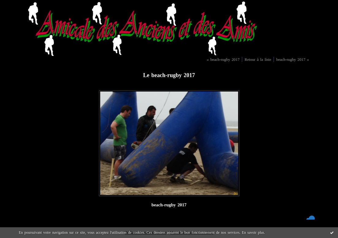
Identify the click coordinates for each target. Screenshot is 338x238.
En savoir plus (253, 232)
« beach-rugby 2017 (223, 59)
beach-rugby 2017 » (292, 59)
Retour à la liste (258, 59)
